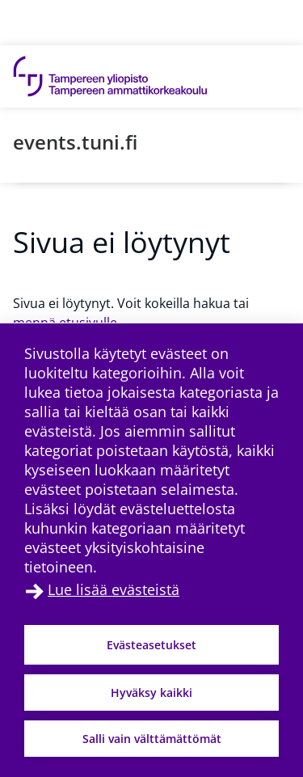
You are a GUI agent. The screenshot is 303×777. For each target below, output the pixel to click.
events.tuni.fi (75, 142)
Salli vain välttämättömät (151, 738)
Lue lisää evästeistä (113, 589)
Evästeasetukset (151, 644)
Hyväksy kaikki (151, 692)
